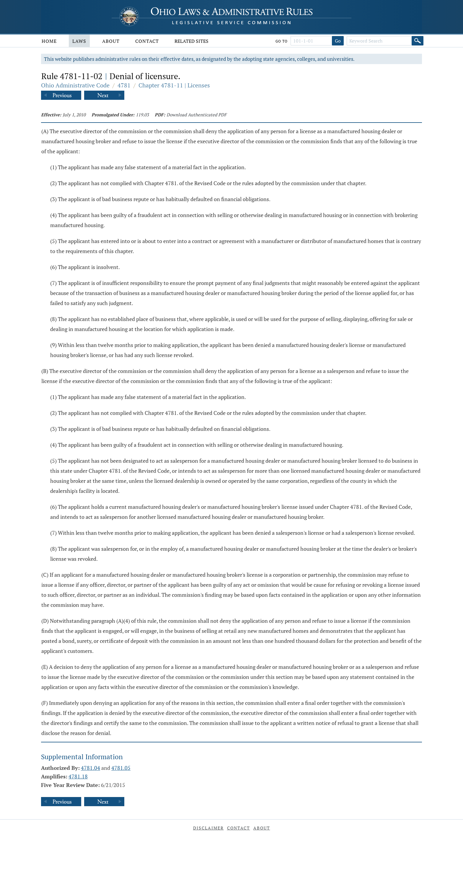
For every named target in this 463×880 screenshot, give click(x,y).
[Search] (417, 40)
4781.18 (78, 776)
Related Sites (191, 41)
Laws (79, 41)
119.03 (142, 115)
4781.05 (121, 767)
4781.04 (90, 767)
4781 (124, 85)
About (111, 41)
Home (49, 41)
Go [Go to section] (338, 41)
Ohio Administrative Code (75, 85)
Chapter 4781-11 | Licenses (174, 85)
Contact (147, 41)
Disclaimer (208, 828)
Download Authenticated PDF (196, 115)
